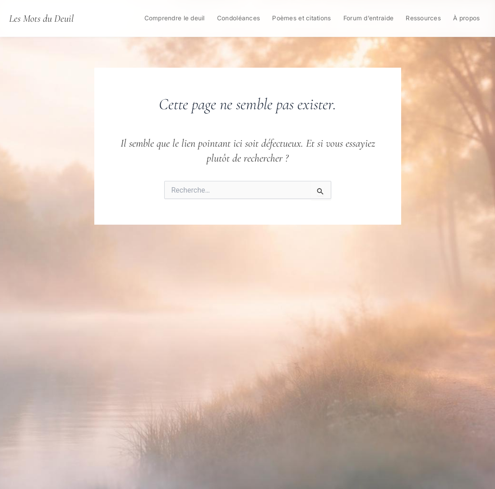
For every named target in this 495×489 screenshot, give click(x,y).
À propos (466, 18)
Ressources (423, 18)
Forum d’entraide (368, 18)
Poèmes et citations (301, 18)
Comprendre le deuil (174, 18)
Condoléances (238, 18)
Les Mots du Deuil (41, 18)
